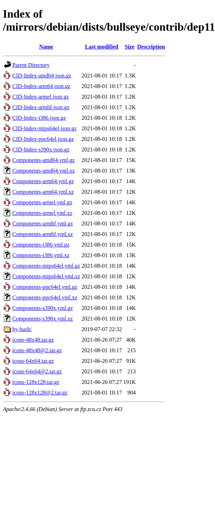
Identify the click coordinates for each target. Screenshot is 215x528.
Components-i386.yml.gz (41, 245)
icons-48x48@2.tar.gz (37, 350)
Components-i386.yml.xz (41, 255)
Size (130, 47)
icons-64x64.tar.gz (33, 361)
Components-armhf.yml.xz (42, 234)
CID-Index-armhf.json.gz (41, 107)
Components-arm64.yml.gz (43, 181)
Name (46, 47)
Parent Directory (31, 65)
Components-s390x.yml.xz (42, 319)
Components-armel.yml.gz (42, 202)
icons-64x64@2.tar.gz (37, 371)
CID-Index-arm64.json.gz (41, 86)
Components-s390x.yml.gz (42, 308)
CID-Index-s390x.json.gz (41, 150)
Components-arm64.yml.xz (43, 192)
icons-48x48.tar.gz (33, 340)
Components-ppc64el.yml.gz (44, 287)
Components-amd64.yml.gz (43, 160)
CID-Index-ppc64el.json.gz (43, 139)
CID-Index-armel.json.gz (40, 97)
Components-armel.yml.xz (42, 213)
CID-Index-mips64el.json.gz (44, 128)
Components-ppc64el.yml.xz (44, 297)
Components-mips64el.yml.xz (46, 276)
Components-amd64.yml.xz (43, 171)
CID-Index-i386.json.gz (39, 118)
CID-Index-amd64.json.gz (41, 76)
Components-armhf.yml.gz (42, 223)
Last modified (101, 47)
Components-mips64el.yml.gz (46, 266)
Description (151, 47)
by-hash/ (22, 329)
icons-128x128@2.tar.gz (39, 393)
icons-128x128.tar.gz (35, 382)
